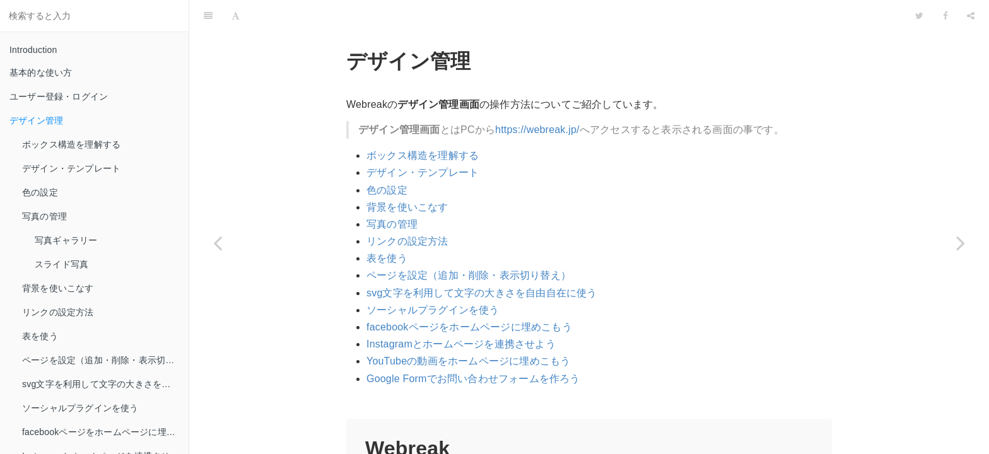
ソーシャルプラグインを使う (80, 408)
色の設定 (40, 192)
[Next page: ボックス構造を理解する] (960, 243)
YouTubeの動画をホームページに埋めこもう (468, 329)
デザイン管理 (36, 120)
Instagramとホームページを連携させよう (461, 312)
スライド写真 (61, 264)
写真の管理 (44, 216)
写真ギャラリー (66, 240)
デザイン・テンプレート (71, 168)
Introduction (33, 50)
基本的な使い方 (40, 72)
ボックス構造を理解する (71, 144)
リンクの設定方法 (58, 312)
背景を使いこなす (58, 288)
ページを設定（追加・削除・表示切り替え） (105, 360)
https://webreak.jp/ (537, 98)
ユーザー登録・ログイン (58, 96)
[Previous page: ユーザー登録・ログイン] (217, 243)
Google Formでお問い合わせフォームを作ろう (473, 347)
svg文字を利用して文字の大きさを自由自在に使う (105, 384)
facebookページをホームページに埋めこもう (105, 432)
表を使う (40, 336)
